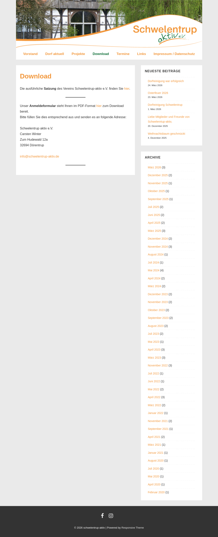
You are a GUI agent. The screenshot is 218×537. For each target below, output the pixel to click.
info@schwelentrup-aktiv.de (39, 156)
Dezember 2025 (158, 175)
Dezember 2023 (158, 294)
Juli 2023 (153, 333)
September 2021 (158, 428)
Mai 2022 (154, 389)
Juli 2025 (153, 206)
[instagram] (111, 517)
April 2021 (154, 436)
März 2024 (154, 286)
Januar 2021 (156, 452)
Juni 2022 (154, 381)
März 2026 (154, 167)
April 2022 (154, 397)
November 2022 (158, 365)
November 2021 (158, 421)
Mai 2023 (154, 341)
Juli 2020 (153, 468)
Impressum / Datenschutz (174, 54)
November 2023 (158, 302)
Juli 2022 (153, 373)
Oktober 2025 (156, 191)
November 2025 (158, 183)
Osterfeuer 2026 (158, 93)
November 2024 (158, 246)
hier (126, 88)
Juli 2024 (153, 262)
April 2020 (154, 484)
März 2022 (154, 405)
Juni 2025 (154, 215)
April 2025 (154, 222)
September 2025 (158, 199)
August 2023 (156, 325)
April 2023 (154, 349)
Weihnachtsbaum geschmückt (166, 133)
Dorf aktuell (54, 54)
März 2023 (154, 357)
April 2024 (154, 278)
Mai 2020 (154, 476)
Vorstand (30, 54)
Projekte (78, 54)
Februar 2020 (156, 492)
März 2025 (154, 230)
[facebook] (103, 517)
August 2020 (156, 460)
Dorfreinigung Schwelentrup (165, 104)
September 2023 (158, 317)
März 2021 (154, 444)
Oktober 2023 (156, 310)
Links (141, 54)
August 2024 (156, 254)
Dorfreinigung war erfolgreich (166, 81)
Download (101, 54)
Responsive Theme (133, 527)
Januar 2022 (156, 413)
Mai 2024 (154, 270)
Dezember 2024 (158, 238)
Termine (123, 54)
